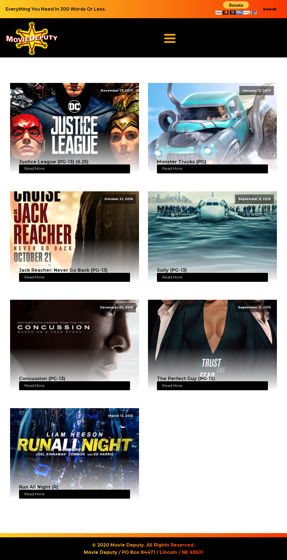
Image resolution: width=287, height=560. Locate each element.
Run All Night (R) (38, 487)
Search (270, 9)
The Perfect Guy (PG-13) (186, 378)
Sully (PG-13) (172, 270)
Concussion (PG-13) (42, 378)
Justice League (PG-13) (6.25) (54, 161)
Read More (34, 168)
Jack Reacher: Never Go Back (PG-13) (63, 270)
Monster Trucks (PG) (181, 161)
